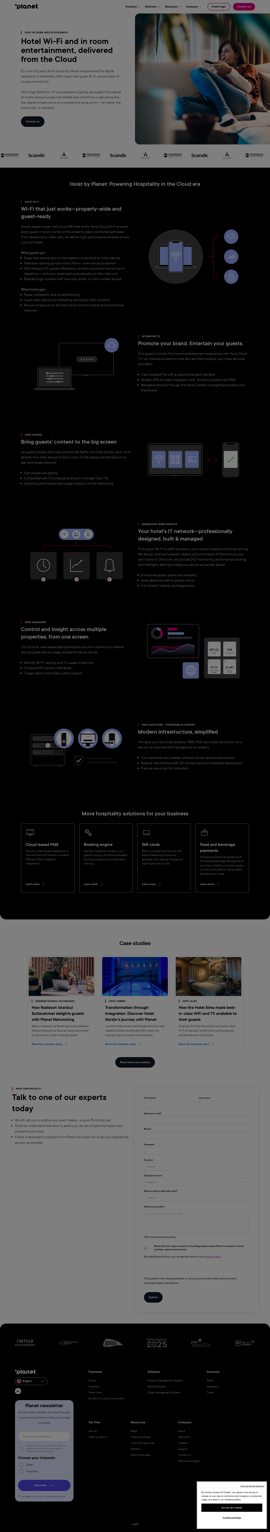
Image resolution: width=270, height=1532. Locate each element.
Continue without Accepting (252, 1486)
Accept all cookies (231, 1507)
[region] (232, 1505)
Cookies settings (232, 1517)
